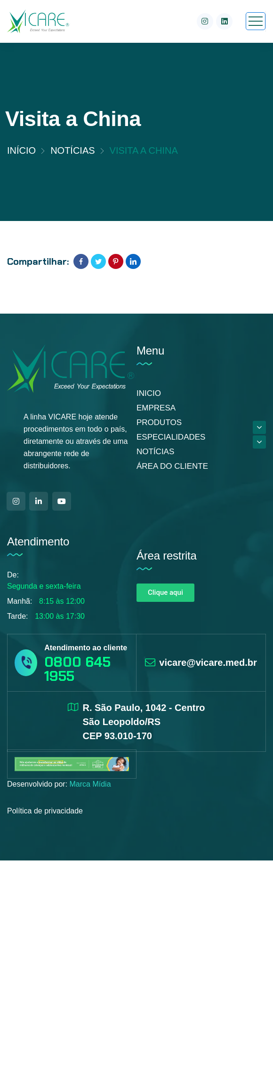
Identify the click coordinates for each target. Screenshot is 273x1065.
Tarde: (17, 616)
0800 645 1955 (77, 669)
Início (21, 150)
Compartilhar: (38, 261)
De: (13, 575)
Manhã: (19, 601)
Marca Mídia (90, 784)
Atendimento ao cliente (85, 648)
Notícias (72, 150)
